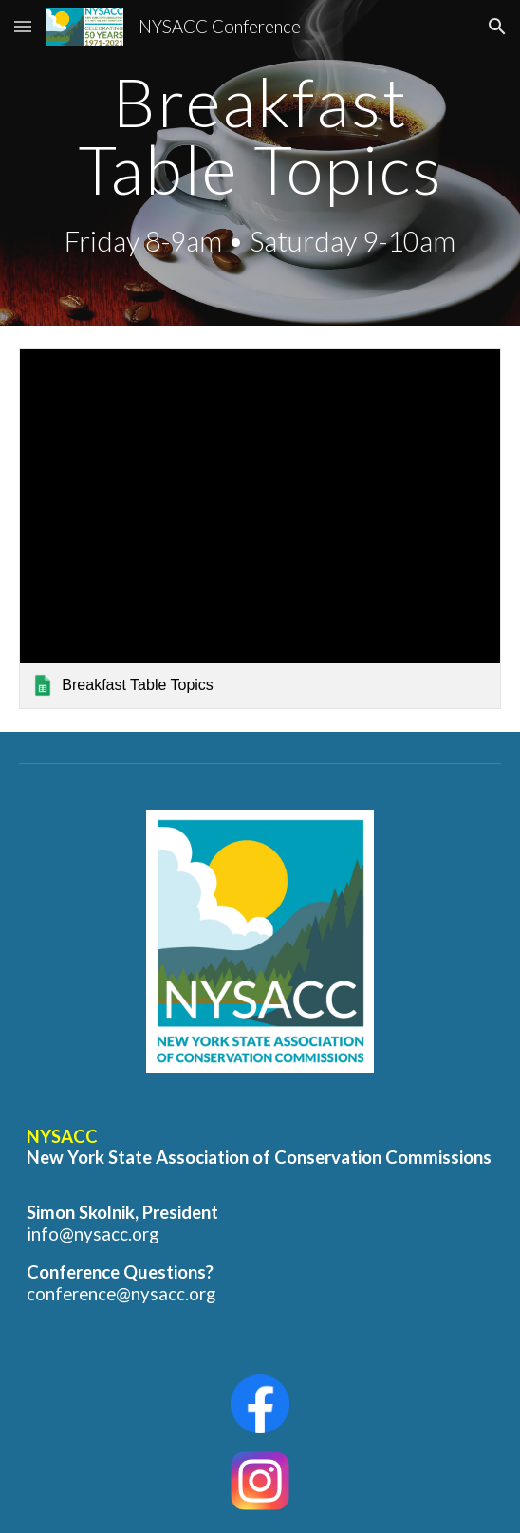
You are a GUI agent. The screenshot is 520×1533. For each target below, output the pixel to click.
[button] (23, 26)
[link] (259, 528)
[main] (259, 163)
